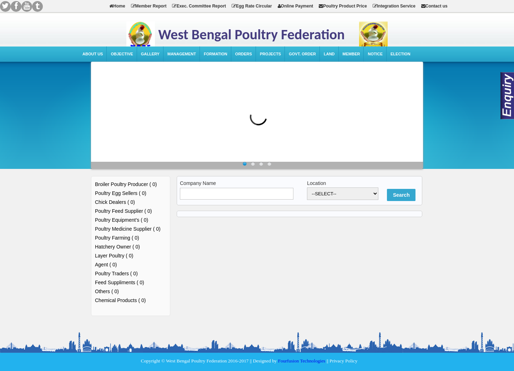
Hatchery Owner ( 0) (117, 247)
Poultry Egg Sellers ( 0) (120, 193)
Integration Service (394, 6)
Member (351, 54)
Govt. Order (302, 54)
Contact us (434, 6)
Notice (375, 54)
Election (400, 54)
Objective (122, 54)
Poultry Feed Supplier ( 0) (123, 211)
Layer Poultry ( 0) (114, 256)
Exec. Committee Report (199, 6)
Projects (270, 54)
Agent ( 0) (106, 264)
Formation (215, 54)
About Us (92, 54)
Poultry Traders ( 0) (116, 273)
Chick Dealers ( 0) (115, 202)
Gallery (150, 54)
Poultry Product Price (343, 6)
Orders (243, 54)
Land (329, 54)
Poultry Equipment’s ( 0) (121, 220)
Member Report (149, 6)
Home (117, 6)
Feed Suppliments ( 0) (119, 282)
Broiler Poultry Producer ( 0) (126, 184)
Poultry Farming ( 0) (117, 238)
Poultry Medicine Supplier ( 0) (128, 229)
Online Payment (295, 6)
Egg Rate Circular (252, 6)
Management (181, 54)
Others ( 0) (107, 291)
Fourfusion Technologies (301, 361)
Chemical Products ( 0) (120, 300)
